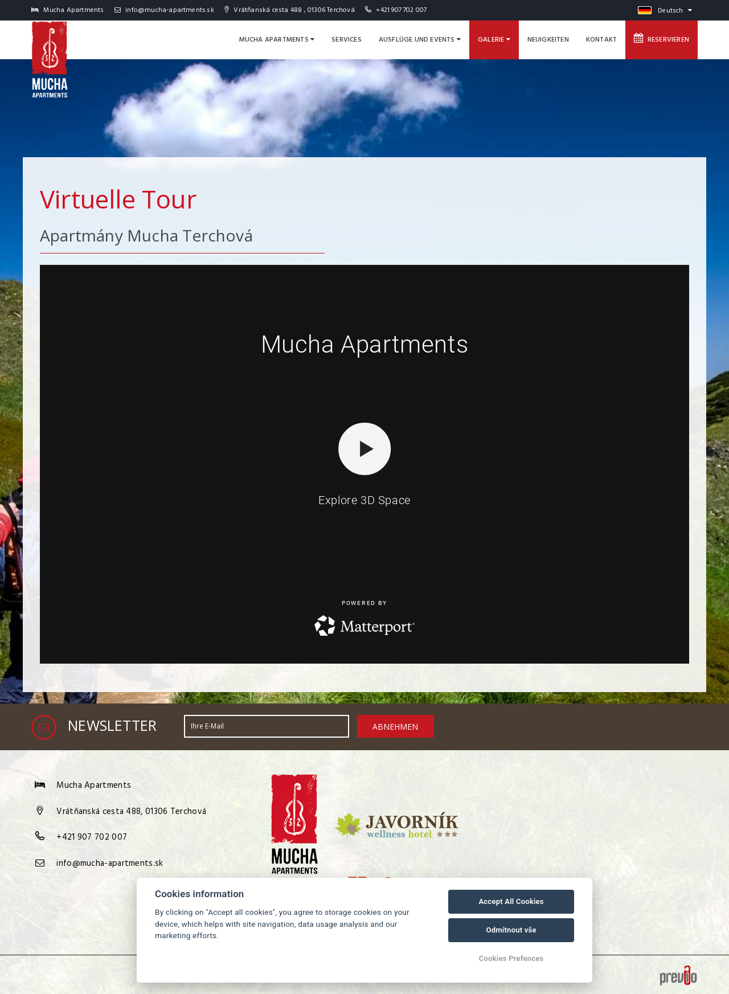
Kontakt (601, 40)
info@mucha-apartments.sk (164, 10)
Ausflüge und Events (420, 40)
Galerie (494, 40)
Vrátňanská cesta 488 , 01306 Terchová (289, 10)
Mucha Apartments (277, 40)
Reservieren (661, 39)
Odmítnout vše (511, 930)
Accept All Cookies (510, 901)
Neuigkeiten (548, 40)
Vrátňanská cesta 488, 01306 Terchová (131, 812)
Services (346, 40)
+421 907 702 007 (401, 10)
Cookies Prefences (511, 958)
